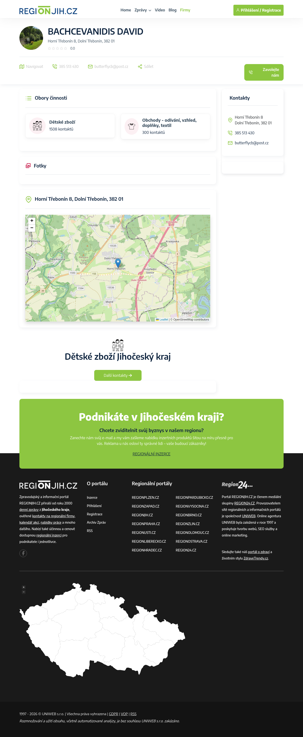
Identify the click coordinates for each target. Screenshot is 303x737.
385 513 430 (244, 133)
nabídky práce (51, 522)
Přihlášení (94, 506)
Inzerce (92, 497)
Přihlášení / (248, 10)
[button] (118, 263)
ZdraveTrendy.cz (256, 558)
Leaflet (162, 319)
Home (125, 10)
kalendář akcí (29, 522)
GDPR (113, 714)
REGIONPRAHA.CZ (146, 524)
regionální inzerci (49, 535)
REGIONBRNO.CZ (189, 515)
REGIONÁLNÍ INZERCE (151, 454)
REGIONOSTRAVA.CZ (191, 541)
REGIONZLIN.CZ (188, 524)
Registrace (271, 10)
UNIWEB (248, 516)
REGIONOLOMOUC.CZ (192, 533)
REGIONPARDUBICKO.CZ (194, 497)
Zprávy (142, 10)
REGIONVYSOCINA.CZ (192, 506)
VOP (124, 714)
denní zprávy (29, 510)
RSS (90, 531)
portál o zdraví (259, 552)
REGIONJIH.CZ (142, 515)
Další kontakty (118, 375)
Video (160, 10)
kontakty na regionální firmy (53, 516)
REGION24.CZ (186, 550)
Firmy (185, 10)
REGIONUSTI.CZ (144, 533)
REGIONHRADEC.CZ (147, 550)
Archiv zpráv (96, 522)
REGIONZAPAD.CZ (145, 506)
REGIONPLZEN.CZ (145, 497)
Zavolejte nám (264, 72)
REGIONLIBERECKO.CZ (149, 541)
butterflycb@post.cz (251, 142)
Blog (173, 10)
